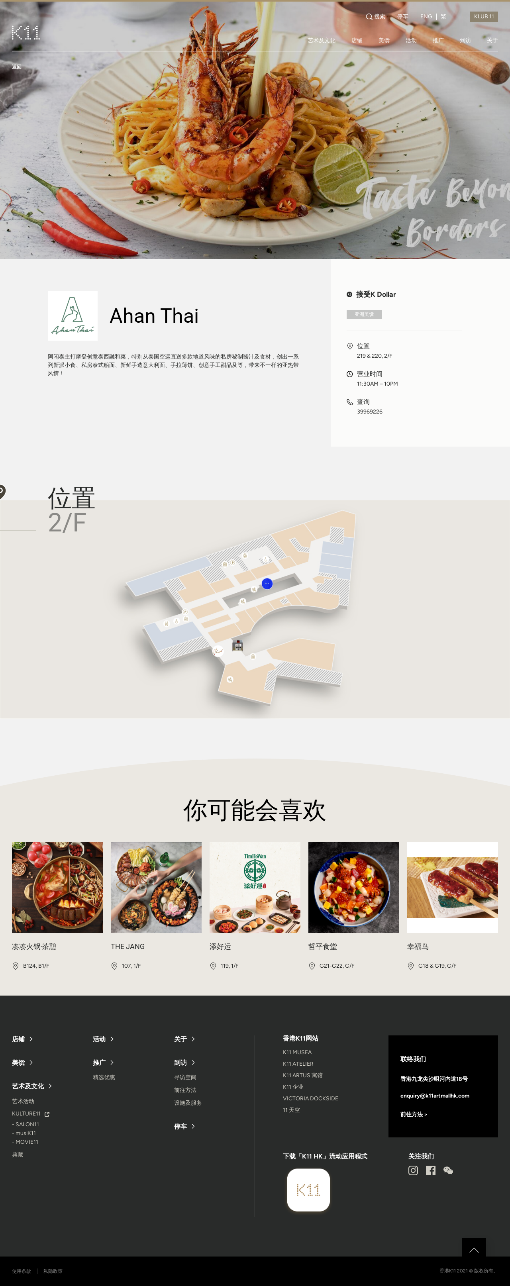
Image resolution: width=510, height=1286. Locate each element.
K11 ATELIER (298, 1064)
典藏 (17, 1154)
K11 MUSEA (297, 1052)
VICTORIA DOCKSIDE (310, 1098)
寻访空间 (185, 1077)
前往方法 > (414, 1114)
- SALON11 (25, 1124)
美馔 (384, 40)
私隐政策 (53, 1271)
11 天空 (291, 1110)
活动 (411, 40)
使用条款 (21, 1271)
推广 (438, 40)
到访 (465, 40)
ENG (426, 17)
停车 (402, 17)
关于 (492, 40)
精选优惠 (104, 1077)
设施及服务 (188, 1103)
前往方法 (185, 1090)
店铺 (357, 40)
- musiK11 (24, 1133)
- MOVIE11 (25, 1142)
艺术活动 (23, 1101)
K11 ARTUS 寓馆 (303, 1075)
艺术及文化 (321, 40)
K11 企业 (293, 1087)
